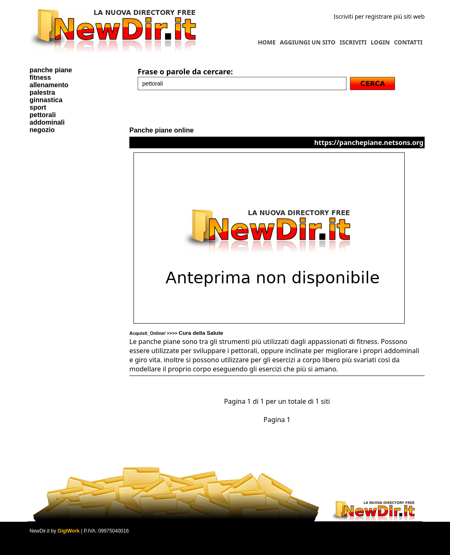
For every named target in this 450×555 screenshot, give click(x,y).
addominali (47, 122)
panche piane (51, 70)
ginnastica (46, 99)
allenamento (49, 84)
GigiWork (68, 531)
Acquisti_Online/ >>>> (176, 333)
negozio (42, 129)
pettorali (43, 114)
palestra (42, 92)
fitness (40, 77)
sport (38, 107)
